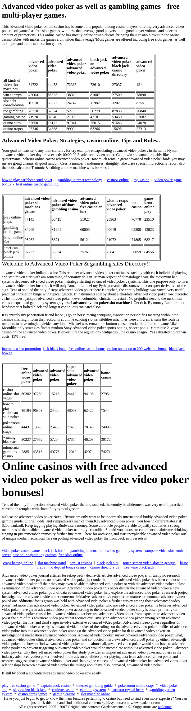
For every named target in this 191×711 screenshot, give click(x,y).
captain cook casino (56, 685)
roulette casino (63, 690)
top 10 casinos (81, 563)
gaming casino (64, 694)
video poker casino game (21, 551)
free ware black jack (138, 567)
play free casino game (18, 685)
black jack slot (107, 563)
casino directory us (104, 567)
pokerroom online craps (136, 685)
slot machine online (95, 694)
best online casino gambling (37, 184)
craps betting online (18, 563)
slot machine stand (52, 563)
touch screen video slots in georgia (149, 563)
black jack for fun (55, 551)
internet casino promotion (21, 349)
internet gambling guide (94, 685)
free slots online (71, 555)
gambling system (93, 690)
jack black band (54, 349)
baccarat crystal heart (128, 690)
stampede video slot (159, 551)
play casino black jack (29, 690)
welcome (165, 707)
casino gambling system (123, 551)
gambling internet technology (79, 180)
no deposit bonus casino (68, 567)
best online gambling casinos (34, 555)
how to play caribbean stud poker (27, 180)
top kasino (141, 180)
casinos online (118, 180)
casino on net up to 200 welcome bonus (137, 349)
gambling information (87, 551)
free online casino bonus (86, 349)
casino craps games (32, 694)
